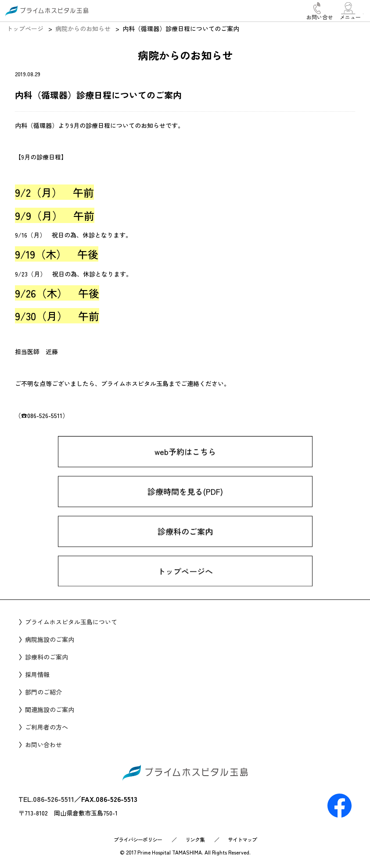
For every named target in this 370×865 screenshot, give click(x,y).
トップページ (25, 28)
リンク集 (195, 839)
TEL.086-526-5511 (46, 799)
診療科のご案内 (185, 540)
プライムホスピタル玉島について (71, 621)
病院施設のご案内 (49, 639)
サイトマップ (242, 839)
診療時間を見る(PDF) (185, 500)
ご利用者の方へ (46, 727)
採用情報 (37, 674)
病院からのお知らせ (83, 28)
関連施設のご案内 (49, 709)
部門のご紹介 (43, 692)
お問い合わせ (43, 744)
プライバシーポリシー (138, 839)
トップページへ (185, 580)
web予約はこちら (185, 460)
